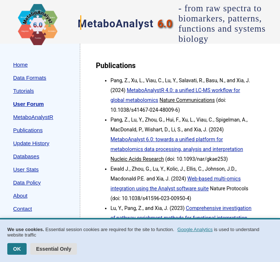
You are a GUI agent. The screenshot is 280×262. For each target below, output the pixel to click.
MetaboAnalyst (115, 23)
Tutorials (23, 91)
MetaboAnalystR (33, 117)
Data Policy (27, 182)
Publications (28, 130)
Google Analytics (195, 229)
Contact (22, 209)
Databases (26, 156)
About (20, 195)
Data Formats (29, 78)
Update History (31, 143)
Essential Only (53, 249)
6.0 (164, 23)
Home (20, 64)
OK (17, 249)
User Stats (26, 169)
